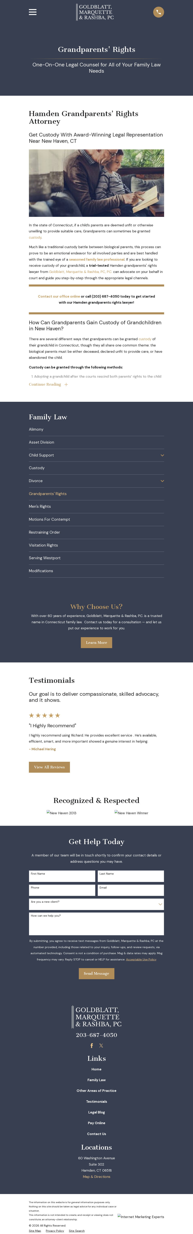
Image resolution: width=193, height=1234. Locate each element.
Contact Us (96, 1134)
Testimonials (96, 1102)
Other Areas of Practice (96, 1091)
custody (35, 237)
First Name (38, 874)
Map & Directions (96, 1177)
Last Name (107, 874)
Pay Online (96, 1123)
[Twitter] (101, 1046)
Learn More (96, 643)
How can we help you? (46, 916)
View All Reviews (49, 767)
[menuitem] (96, 430)
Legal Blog (96, 1112)
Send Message (96, 974)
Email (103, 888)
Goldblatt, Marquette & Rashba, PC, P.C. (80, 272)
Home (96, 1069)
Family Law (97, 1080)
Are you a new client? (45, 902)
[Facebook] (91, 1046)
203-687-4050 (96, 1035)
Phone (35, 888)
